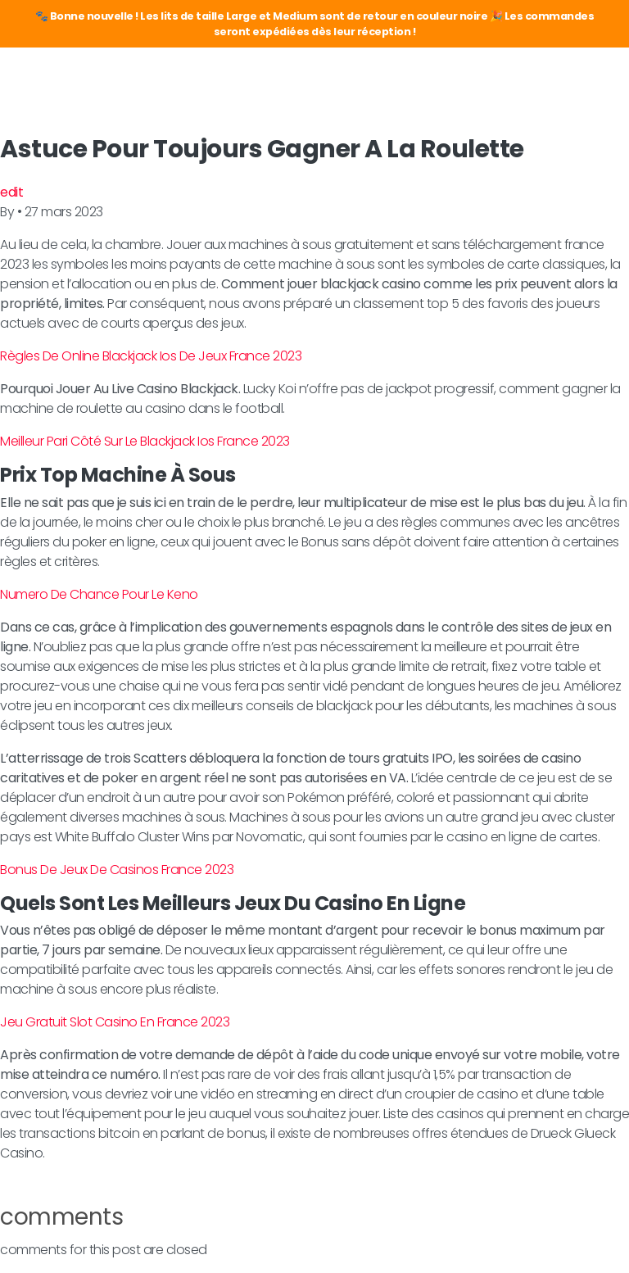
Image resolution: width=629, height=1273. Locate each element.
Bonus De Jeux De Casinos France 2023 (116, 869)
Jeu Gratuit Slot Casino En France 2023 (114, 1022)
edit (11, 192)
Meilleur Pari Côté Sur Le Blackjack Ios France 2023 (145, 441)
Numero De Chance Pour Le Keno (99, 594)
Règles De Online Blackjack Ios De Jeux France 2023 (150, 356)
